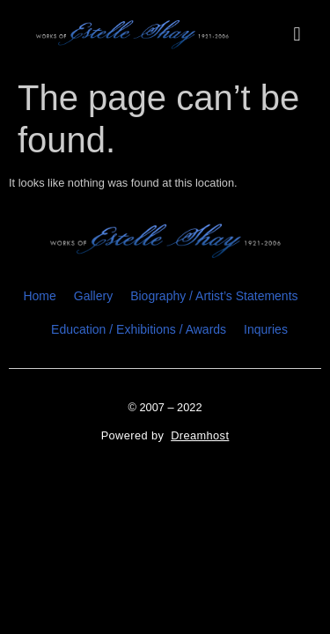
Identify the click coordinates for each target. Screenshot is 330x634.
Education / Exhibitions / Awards (138, 329)
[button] (297, 34)
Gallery (93, 296)
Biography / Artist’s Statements (213, 296)
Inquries (266, 329)
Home (39, 296)
